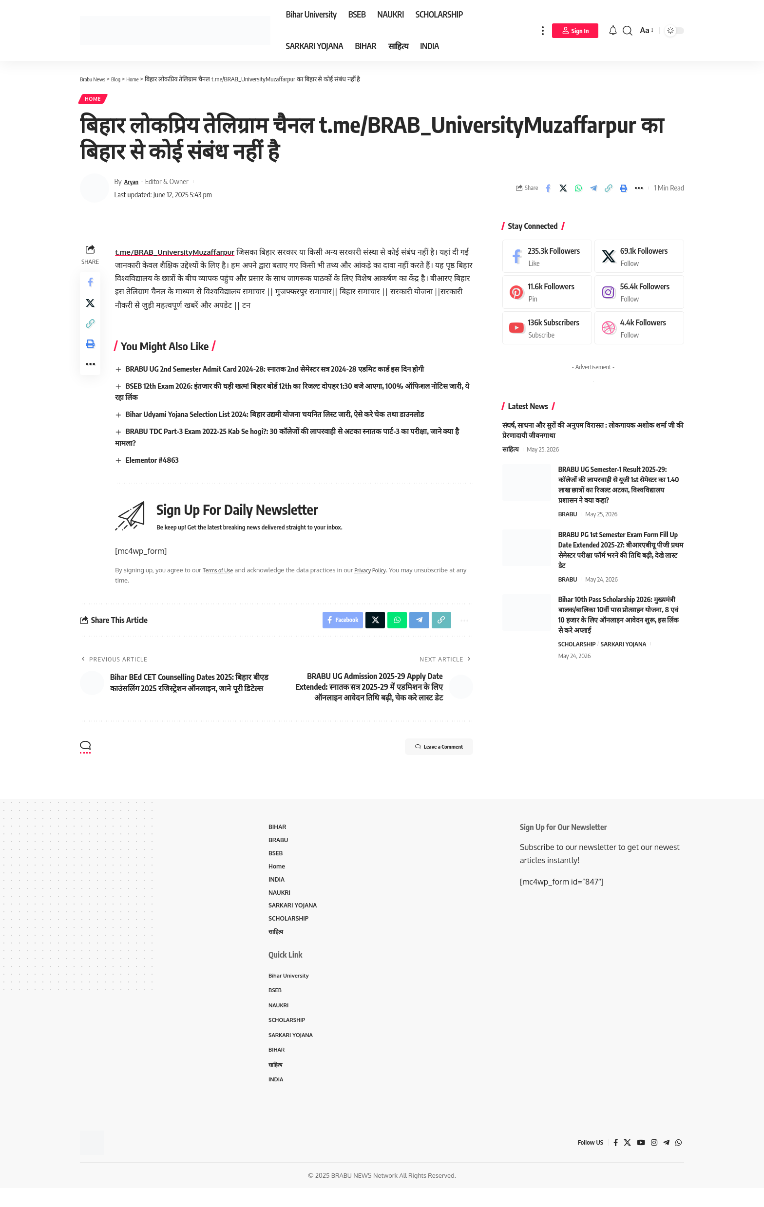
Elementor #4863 (157, 464)
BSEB (276, 862)
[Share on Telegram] (593, 191)
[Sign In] (575, 30)
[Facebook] (547, 260)
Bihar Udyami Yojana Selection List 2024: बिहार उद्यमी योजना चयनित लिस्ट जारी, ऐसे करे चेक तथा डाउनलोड (287, 418)
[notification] (613, 30)
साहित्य (510, 453)
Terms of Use (224, 574)
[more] (543, 30)
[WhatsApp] (678, 1161)
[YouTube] (639, 1161)
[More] (639, 191)
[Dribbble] (639, 331)
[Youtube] (547, 331)
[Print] (623, 191)
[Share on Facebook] (548, 191)
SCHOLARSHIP (577, 647)
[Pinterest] (547, 296)
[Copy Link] (608, 191)
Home (96, 100)
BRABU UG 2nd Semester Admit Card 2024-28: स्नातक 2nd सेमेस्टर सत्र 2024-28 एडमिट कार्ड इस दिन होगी (288, 372)
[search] (627, 30)
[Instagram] (639, 296)
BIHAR (277, 834)
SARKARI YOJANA (624, 647)
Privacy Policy (382, 574)
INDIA (277, 889)
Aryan (133, 184)
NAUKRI (280, 903)
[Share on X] (563, 191)
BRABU (567, 518)
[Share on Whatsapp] (578, 191)
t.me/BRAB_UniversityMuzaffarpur (181, 255)
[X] (639, 260)
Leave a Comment (427, 754)
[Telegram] (665, 1161)
